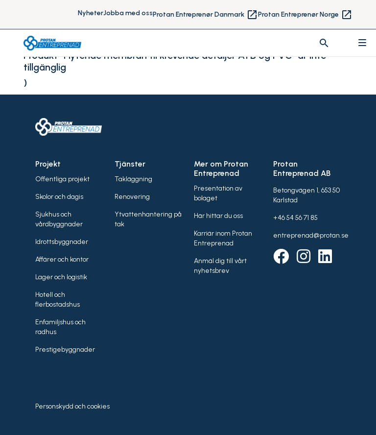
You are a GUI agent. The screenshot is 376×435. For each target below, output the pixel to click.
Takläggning (133, 179)
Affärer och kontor (62, 259)
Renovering (132, 197)
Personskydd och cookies (72, 406)
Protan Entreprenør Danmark (205, 15)
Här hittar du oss (218, 216)
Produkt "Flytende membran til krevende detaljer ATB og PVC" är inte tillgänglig (175, 61)
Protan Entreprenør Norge (305, 15)
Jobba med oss (128, 13)
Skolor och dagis (59, 197)
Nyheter (90, 13)
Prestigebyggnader (65, 349)
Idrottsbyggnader (61, 242)
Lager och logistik (61, 277)
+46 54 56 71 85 (295, 218)
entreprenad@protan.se (311, 235)
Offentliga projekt (62, 179)
